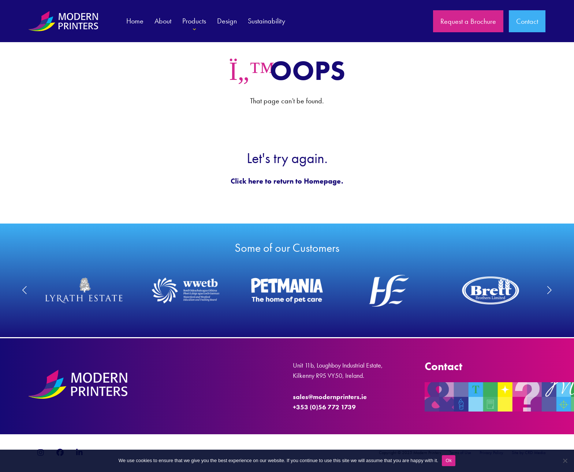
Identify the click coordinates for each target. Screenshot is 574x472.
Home (135, 20)
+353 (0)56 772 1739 (324, 407)
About (162, 20)
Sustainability (266, 20)
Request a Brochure (468, 21)
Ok (449, 460)
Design (227, 20)
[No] (565, 460)
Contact (527, 21)
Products (194, 25)
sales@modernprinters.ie (330, 397)
